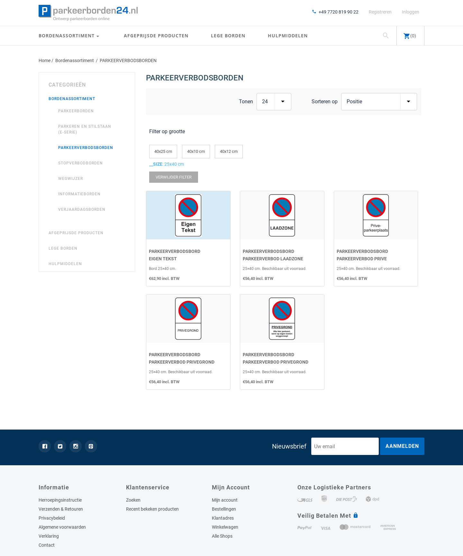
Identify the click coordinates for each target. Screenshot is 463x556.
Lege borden (228, 36)
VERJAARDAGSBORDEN (81, 209)
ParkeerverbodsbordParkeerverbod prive (362, 255)
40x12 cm (229, 151)
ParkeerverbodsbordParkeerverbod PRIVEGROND (181, 358)
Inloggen (410, 11)
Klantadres (223, 518)
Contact (47, 545)
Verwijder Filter (174, 177)
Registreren (380, 11)
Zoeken (133, 500)
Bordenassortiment (67, 36)
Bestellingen (224, 509)
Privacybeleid (52, 518)
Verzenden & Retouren (61, 509)
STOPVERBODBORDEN (80, 163)
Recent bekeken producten (152, 509)
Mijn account (225, 500)
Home (44, 60)
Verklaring (49, 536)
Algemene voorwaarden (62, 527)
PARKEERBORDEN (76, 111)
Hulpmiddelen (288, 36)
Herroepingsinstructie (60, 500)
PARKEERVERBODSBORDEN (85, 147)
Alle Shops (222, 536)
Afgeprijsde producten (156, 36)
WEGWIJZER (70, 178)
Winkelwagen (225, 527)
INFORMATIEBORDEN (79, 194)
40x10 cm (196, 151)
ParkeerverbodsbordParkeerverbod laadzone (273, 255)
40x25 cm (163, 151)
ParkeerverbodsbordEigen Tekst (174, 255)
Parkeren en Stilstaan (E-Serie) (84, 129)
